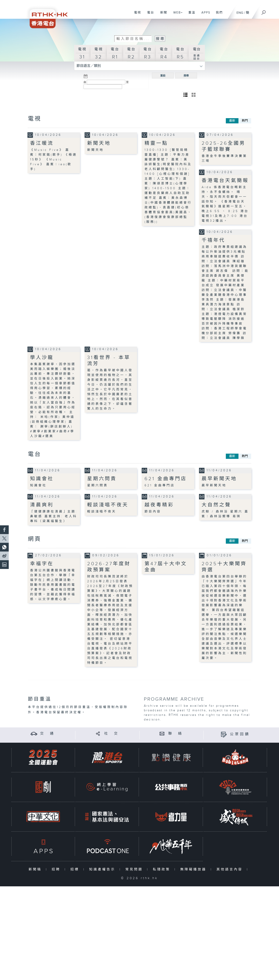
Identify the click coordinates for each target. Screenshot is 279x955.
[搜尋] (263, 11)
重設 (162, 75)
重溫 (190, 15)
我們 (218, 15)
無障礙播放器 (194, 869)
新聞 (162, 15)
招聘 (57, 869)
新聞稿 (36, 869)
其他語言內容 (230, 869)
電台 (149, 15)
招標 (75, 869)
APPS (204, 15)
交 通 (47, 733)
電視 (136, 15)
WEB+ (176, 15)
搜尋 (186, 75)
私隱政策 (162, 869)
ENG (239, 13)
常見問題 (135, 869)
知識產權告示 (103, 869)
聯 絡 (175, 733)
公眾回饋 (240, 734)
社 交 (111, 733)
